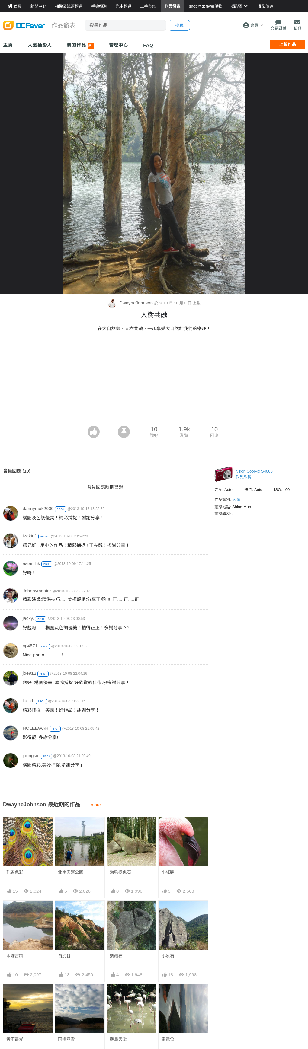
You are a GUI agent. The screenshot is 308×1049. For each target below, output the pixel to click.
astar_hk (31, 563)
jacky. (28, 618)
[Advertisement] (154, 380)
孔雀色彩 (14, 872)
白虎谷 (64, 955)
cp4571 (30, 645)
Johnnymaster (37, 590)
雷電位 (168, 995)
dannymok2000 (38, 508)
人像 (236, 499)
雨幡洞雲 (66, 1039)
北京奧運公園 (70, 872)
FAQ (148, 45)
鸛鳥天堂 (118, 995)
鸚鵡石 (116, 955)
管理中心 (118, 45)
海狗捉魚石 (120, 872)
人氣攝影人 (40, 45)
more (96, 804)
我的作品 (80, 46)
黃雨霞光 (14, 1039)
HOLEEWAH (35, 728)
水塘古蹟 (14, 955)
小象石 (168, 955)
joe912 (29, 673)
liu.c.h (28, 700)
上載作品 (287, 44)
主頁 (8, 45)
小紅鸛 (168, 872)
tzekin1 (30, 535)
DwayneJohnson (130, 302)
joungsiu (31, 755)
